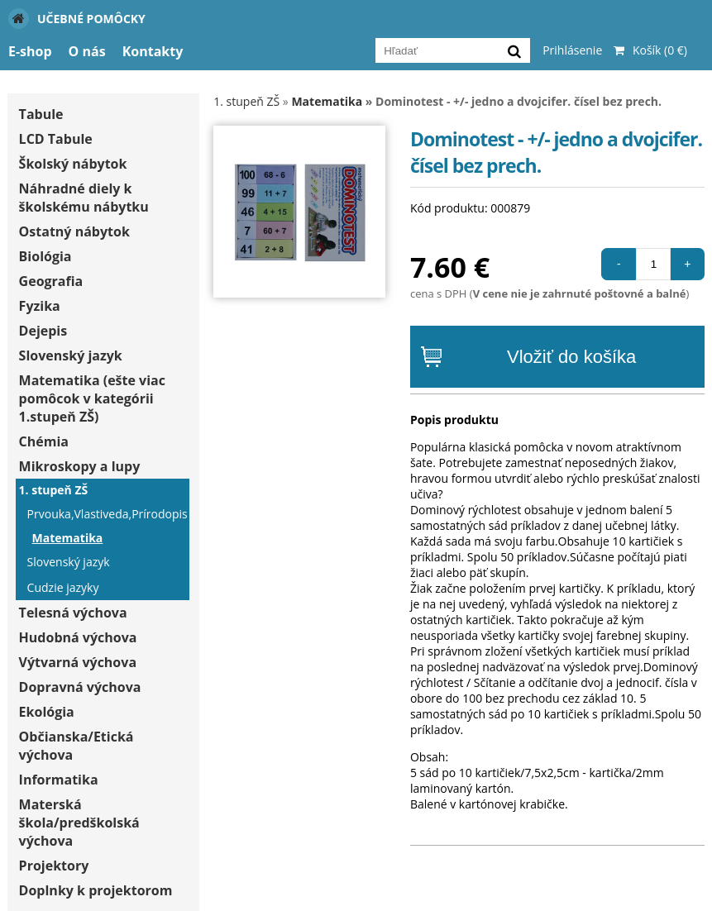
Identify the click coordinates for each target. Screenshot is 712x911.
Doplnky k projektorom (96, 890)
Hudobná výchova (78, 637)
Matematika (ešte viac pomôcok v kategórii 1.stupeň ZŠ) (92, 398)
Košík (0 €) (646, 50)
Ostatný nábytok (74, 231)
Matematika (67, 538)
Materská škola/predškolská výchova (79, 822)
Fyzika (39, 306)
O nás (87, 51)
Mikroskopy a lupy (80, 466)
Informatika (58, 779)
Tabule (41, 114)
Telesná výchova (73, 612)
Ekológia (46, 712)
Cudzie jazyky (63, 587)
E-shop (30, 51)
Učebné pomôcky (77, 18)
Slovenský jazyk (70, 355)
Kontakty (153, 51)
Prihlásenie (572, 50)
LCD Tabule (56, 139)
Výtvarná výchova (77, 662)
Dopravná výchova (80, 687)
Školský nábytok (73, 164)
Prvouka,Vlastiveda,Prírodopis (106, 514)
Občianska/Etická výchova (76, 745)
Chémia (44, 441)
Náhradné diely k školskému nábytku (84, 197)
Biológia (45, 256)
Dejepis (43, 331)
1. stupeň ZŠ (53, 490)
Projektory (54, 865)
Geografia (51, 281)
